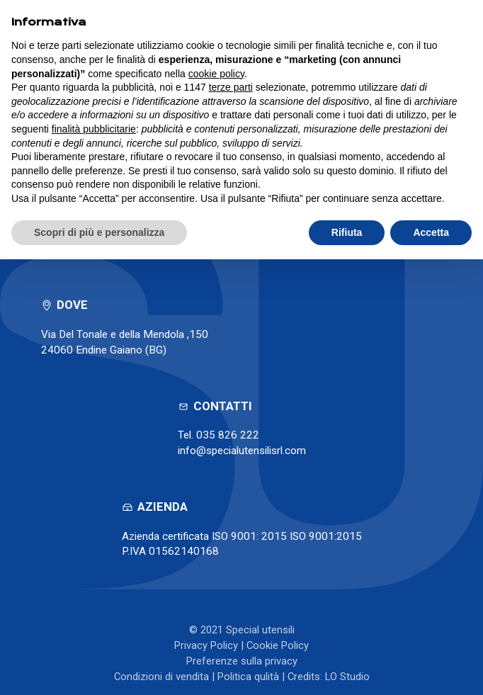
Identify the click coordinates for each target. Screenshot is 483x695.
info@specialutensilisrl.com (242, 450)
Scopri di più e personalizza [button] (99, 232)
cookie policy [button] (216, 73)
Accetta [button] (431, 232)
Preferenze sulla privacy (241, 661)
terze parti (231, 87)
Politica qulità (248, 676)
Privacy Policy (206, 645)
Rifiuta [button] (347, 232)
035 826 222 (227, 435)
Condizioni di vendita (161, 676)
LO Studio (347, 676)
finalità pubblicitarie (94, 129)
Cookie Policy (277, 645)
